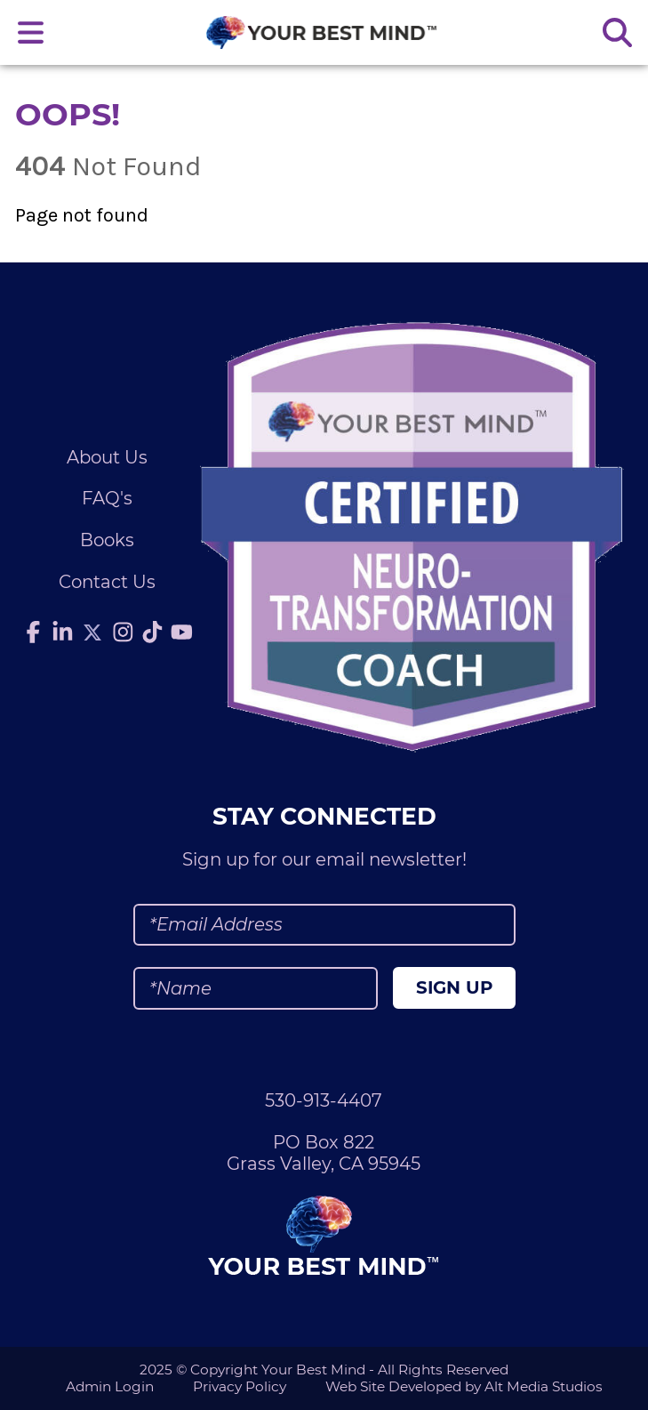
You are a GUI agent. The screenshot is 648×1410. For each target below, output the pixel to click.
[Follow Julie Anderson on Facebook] (33, 632)
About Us (107, 457)
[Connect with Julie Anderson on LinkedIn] (62, 632)
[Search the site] (616, 32)
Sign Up (454, 987)
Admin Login (110, 1386)
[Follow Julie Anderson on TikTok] (153, 632)
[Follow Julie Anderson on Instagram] (123, 632)
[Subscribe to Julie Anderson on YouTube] (182, 632)
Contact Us (107, 581)
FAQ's (107, 498)
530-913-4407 (323, 1100)
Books (107, 540)
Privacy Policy (239, 1386)
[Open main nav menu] (31, 32)
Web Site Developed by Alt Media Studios (464, 1386)
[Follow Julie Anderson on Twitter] (92, 632)
